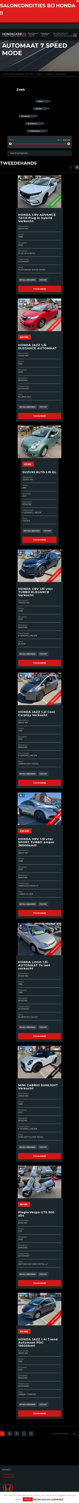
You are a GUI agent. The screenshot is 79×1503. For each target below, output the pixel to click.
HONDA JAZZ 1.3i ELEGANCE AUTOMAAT (37, 347)
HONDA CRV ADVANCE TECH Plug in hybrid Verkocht (37, 218)
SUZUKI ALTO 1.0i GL (39, 472)
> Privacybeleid (8, 1474)
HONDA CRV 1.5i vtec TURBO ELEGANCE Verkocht (35, 592)
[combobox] (43, 101)
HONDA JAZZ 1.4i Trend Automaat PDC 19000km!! (38, 1342)
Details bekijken (27, 280)
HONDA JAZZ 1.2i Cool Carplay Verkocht (36, 713)
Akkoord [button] (27, 1499)
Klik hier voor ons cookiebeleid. (48, 1499)
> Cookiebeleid (8, 1477)
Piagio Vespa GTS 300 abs (36, 1214)
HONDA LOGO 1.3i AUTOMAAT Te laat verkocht (34, 965)
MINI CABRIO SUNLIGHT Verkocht (38, 1087)
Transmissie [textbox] (34, 131)
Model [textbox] (38, 108)
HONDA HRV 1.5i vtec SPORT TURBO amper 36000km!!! (36, 842)
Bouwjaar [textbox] (25, 116)
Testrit (43, 280)
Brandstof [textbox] (32, 123)
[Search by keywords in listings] (39, 153)
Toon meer (39, 289)
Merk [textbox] (40, 101)
